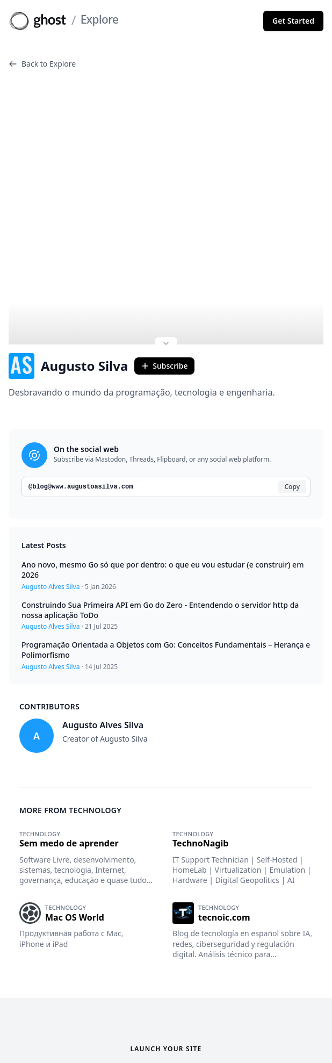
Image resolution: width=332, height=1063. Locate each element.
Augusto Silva (68, 333)
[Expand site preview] (166, 311)
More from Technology (70, 776)
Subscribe (164, 332)
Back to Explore (42, 64)
